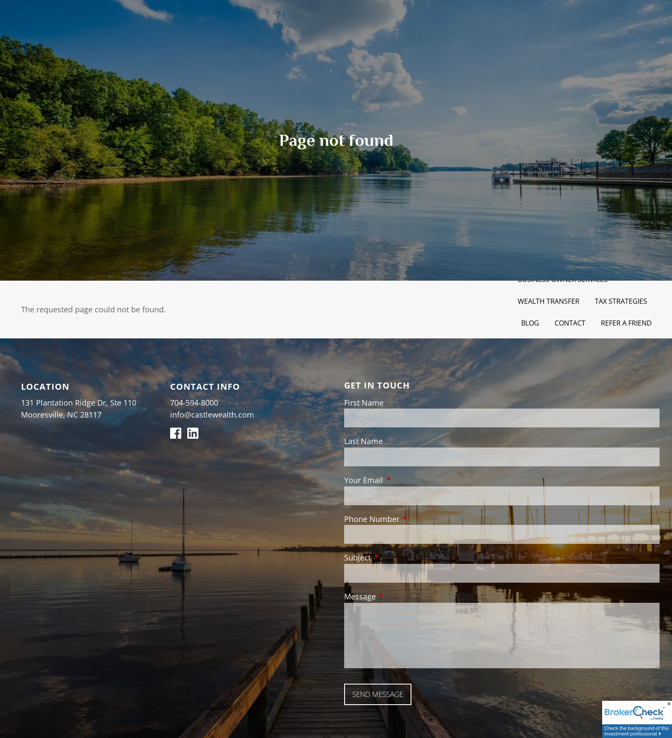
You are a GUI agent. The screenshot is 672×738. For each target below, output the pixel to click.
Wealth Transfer (548, 301)
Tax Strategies (621, 301)
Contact (570, 323)
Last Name (363, 441)
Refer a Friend (626, 323)
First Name (364, 402)
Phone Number (411, 519)
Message (399, 596)
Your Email (403, 480)
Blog (530, 323)
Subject (396, 557)
